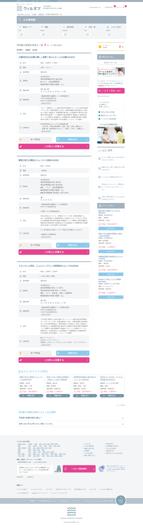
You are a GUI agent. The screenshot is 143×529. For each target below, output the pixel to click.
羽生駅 (34, 14)
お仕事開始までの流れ (112, 447)
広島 (29, 455)
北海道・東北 (22, 445)
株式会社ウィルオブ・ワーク (24, 1)
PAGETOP (120, 503)
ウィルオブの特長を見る (109, 124)
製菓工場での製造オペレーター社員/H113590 (39, 161)
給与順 (34, 50)
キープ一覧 (87, 445)
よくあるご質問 (88, 454)
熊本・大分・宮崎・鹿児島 (54, 457)
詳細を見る (71, 140)
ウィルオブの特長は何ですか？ (112, 177)
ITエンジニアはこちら (103, 96)
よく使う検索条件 (89, 447)
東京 (29, 447)
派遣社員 (41, 14)
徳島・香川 (62, 455)
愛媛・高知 (54, 455)
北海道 (30, 445)
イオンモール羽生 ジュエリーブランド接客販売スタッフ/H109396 (48, 267)
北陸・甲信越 (22, 449)
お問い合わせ (64, 502)
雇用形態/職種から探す (24, 463)
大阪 (29, 453)
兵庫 (39, 453)
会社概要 (86, 452)
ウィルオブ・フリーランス (58, 494)
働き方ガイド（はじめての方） (114, 454)
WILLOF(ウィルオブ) (24, 14)
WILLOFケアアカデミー (62, 490)
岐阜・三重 (36, 451)
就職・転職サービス (96, 7)
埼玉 (40, 447)
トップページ (22, 502)
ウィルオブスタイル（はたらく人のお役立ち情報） (99, 502)
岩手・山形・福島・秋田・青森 (48, 445)
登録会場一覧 (109, 452)
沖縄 (43, 457)
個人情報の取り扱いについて (47, 502)
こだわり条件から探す (40, 463)
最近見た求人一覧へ (111, 62)
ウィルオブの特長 (111, 449)
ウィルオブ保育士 (21, 494)
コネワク (48, 490)
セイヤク (92, 490)
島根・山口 (36, 455)
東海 (19, 451)
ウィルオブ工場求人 (105, 490)
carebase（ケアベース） (38, 494)
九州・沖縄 (21, 457)
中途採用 (29, 478)
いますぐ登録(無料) (79, 470)
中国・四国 (21, 455)
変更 (21, 34)
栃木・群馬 (57, 447)
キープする (36, 140)
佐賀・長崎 (36, 457)
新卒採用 (19, 478)
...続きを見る (46, 103)
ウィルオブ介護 (21, 490)
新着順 (28, 50)
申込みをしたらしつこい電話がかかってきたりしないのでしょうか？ (113, 186)
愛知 (29, 451)
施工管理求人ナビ (79, 490)
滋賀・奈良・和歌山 (49, 453)
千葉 (45, 447)
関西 (19, 453)
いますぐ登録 (112, 90)
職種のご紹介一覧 (89, 449)
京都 (34, 453)
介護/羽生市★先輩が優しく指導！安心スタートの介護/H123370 (47, 57)
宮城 (35, 445)
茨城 (50, 447)
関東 (19, 447)
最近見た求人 (109, 445)
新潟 (29, 449)
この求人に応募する (54, 147)
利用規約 (32, 502)
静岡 (43, 451)
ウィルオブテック (35, 490)
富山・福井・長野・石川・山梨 (42, 449)
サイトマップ (76, 502)
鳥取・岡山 (45, 455)
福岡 (29, 457)
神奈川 (35, 447)
